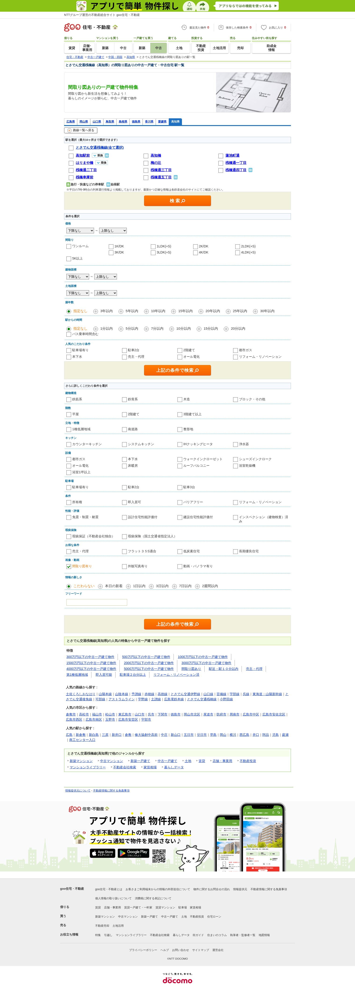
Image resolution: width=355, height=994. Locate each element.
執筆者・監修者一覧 (242, 935)
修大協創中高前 (146, 735)
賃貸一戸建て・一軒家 (138, 907)
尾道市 (208, 714)
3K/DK (119, 252)
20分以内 (238, 328)
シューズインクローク (255, 459)
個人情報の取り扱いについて (113, 898)
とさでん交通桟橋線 (202, 699)
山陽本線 (105, 694)
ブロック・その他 (252, 399)
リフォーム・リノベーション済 (176, 674)
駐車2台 (134, 350)
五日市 (189, 735)
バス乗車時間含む (85, 334)
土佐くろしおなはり (80, 694)
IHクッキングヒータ (198, 444)
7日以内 (185, 586)
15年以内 (185, 311)
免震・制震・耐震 (85, 517)
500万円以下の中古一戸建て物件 (146, 657)
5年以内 (132, 311)
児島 (275, 735)
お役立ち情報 (69, 934)
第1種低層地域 (77, 674)
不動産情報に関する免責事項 (111, 790)
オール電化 (191, 356)
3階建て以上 (192, 414)
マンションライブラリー (88, 767)
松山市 (110, 714)
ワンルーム (80, 246)
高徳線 (162, 694)
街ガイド (198, 935)
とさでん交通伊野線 (185, 694)
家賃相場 (150, 767)
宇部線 (234, 694)
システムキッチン (141, 444)
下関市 (162, 714)
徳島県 (136, 121)
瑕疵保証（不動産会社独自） (93, 536)
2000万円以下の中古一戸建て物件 (149, 663)
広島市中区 (251, 714)
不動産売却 (102, 925)
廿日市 (202, 735)
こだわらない (83, 586)
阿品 (265, 735)
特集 (98, 935)
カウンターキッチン (87, 444)
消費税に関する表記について (153, 898)
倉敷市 (71, 714)
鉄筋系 (77, 399)
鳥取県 (110, 121)
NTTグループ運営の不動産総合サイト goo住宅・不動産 (102, 15)
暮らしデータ (174, 767)
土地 (188, 761)
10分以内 (183, 328)
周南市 (234, 714)
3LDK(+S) (164, 252)
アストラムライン (122, 699)
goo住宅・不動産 (72, 888)
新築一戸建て (140, 761)
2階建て (189, 350)
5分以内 (132, 328)
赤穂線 (149, 694)
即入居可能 (104, 674)
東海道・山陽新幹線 (267, 694)
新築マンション (81, 761)
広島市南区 (94, 719)
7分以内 (157, 328)
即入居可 (134, 502)
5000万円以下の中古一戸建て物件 (149, 669)
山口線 (208, 694)
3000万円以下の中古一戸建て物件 (206, 663)
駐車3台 (189, 487)
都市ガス (245, 350)
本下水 (77, 356)
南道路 (133, 429)
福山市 (97, 714)
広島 (69, 735)
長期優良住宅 (249, 551)
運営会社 (218, 950)
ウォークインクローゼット (203, 459)
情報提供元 (240, 889)
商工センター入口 (82, 740)
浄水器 (244, 444)
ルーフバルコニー (196, 465)
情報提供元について (78, 790)
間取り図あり (191, 669)
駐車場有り (80, 350)
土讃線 (156, 699)
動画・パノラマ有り (198, 566)
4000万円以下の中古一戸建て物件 (91, 669)
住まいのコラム (217, 935)
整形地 (188, 429)
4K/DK (203, 252)
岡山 (223, 735)
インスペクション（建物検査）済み (263, 519)
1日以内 (139, 586)
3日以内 (162, 586)
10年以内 (158, 311)
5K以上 (77, 258)
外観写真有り (138, 566)
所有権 (77, 502)
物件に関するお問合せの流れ (211, 889)
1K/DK (119, 246)
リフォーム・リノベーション (260, 356)
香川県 (149, 121)
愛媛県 (162, 121)
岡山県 (84, 121)
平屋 (75, 414)
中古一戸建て (167, 761)
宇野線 (143, 699)
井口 (256, 735)
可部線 (100, 699)
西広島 (244, 735)
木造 (186, 399)
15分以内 (211, 328)
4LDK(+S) (248, 252)
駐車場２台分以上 (133, 674)
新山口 (176, 735)
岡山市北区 (192, 714)
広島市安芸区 (128, 719)
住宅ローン (214, 916)
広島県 (70, 121)
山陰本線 (121, 694)
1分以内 (106, 328)
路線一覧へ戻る (80, 130)
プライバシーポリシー (143, 950)
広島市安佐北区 (273, 714)
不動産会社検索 (124, 767)
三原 (105, 735)
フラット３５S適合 (142, 551)
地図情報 (264, 935)
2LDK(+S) (248, 246)
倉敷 (128, 735)
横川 (233, 735)
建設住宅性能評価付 (198, 517)
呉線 (246, 694)
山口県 (97, 121)
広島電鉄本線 (174, 699)
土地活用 (118, 925)
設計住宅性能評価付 (142, 517)
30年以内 (267, 311)
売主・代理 (136, 356)
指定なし (80, 311)
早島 (213, 735)
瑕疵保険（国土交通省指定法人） (152, 536)
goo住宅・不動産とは (108, 889)
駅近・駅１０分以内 (223, 669)
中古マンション (111, 761)
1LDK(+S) (164, 246)
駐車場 (182, 907)
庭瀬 (285, 735)
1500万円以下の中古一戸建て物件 (91, 663)
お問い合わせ (180, 950)
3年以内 (106, 311)
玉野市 (110, 719)
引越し (108, 935)
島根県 (123, 121)
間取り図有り (82, 566)
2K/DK (203, 246)
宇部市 (146, 719)
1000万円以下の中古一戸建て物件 (203, 657)
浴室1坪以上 (81, 472)
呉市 (151, 714)
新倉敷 (81, 735)
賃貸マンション (165, 907)
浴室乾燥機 (247, 465)
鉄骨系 (133, 399)
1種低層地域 (81, 429)
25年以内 (240, 311)
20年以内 (213, 311)
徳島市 (176, 714)
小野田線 (226, 699)
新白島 (94, 735)
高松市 (84, 714)
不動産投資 (248, 761)
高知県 (175, 121)
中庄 (164, 735)
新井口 (117, 735)
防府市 (221, 714)
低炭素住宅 (191, 551)
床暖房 (133, 465)
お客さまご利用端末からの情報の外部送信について (158, 889)
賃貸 (202, 761)
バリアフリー (193, 502)
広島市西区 (74, 719)
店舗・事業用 (222, 761)
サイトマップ (200, 950)
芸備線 (221, 694)
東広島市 (124, 714)
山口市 (140, 714)
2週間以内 (210, 586)
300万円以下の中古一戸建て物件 (90, 657)
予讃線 (136, 694)
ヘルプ (164, 950)
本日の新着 (114, 586)
